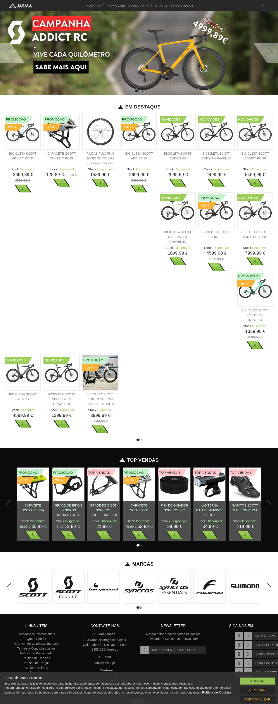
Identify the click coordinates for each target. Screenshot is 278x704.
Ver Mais (23, 188)
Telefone (105, 670)
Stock (14, 169)
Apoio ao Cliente (36, 667)
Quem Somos (36, 639)
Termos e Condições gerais (36, 648)
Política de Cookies (36, 658)
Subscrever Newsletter (167, 650)
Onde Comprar (140, 5)
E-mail (104, 657)
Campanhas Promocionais (36, 634)
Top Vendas (139, 460)
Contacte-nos (181, 5)
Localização (105, 634)
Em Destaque (139, 107)
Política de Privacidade (36, 653)
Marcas (161, 5)
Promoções (116, 5)
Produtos (94, 5)
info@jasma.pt (105, 663)
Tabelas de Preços (36, 663)
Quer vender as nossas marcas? (36, 643)
